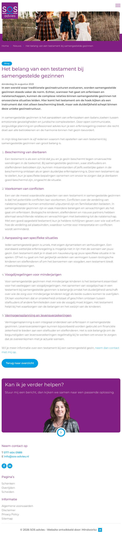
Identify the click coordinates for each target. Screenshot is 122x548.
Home (5, 45)
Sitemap (7, 518)
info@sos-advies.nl (16, 456)
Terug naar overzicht (20, 363)
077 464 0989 (13, 452)
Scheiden (8, 491)
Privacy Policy (10, 514)
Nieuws (17, 45)
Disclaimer (8, 510)
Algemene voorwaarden (17, 506)
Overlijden (8, 487)
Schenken (8, 483)
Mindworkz (92, 530)
